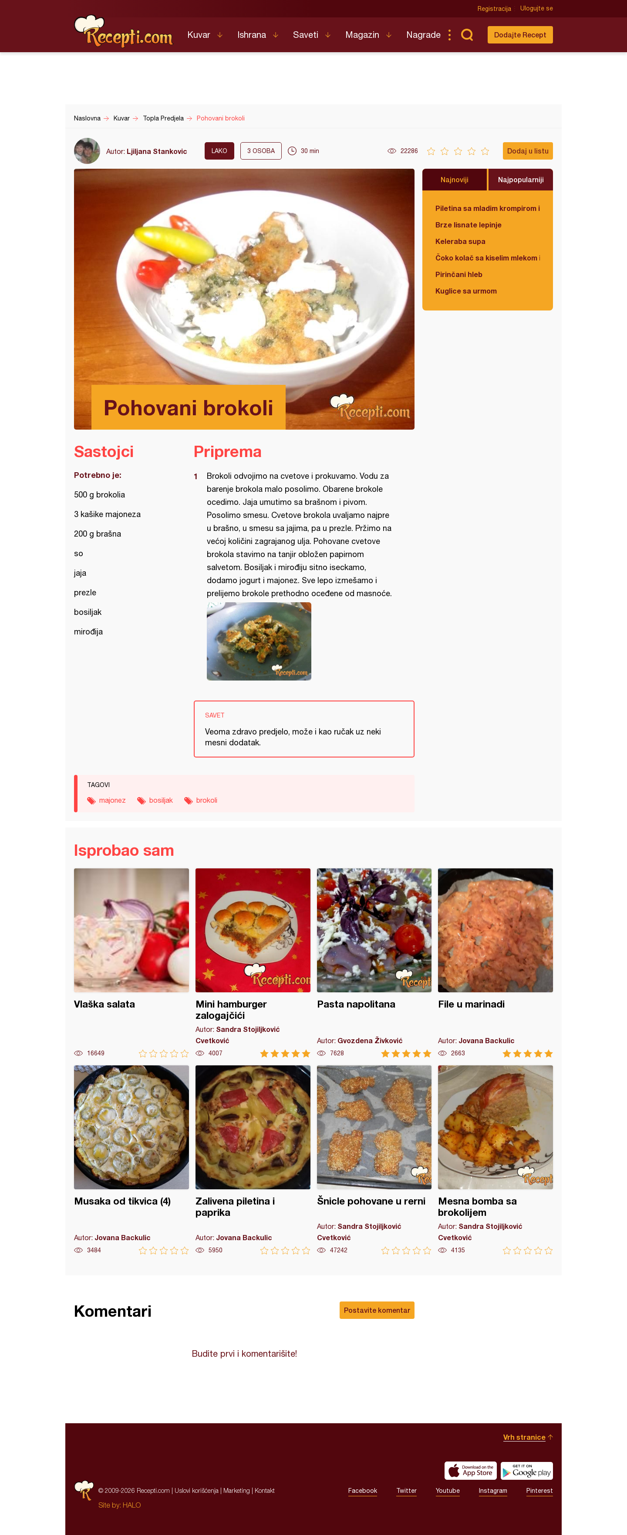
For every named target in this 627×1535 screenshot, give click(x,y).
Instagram (493, 1490)
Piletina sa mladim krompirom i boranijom (487, 208)
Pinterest (539, 1490)
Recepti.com (124, 31)
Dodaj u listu (528, 151)
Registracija (494, 8)
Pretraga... (467, 35)
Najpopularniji (521, 179)
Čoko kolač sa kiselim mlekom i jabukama (487, 258)
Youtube (448, 1490)
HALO (132, 1505)
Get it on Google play (527, 1471)
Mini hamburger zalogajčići (253, 963)
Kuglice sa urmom (466, 291)
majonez (112, 800)
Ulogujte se (536, 8)
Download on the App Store (471, 1471)
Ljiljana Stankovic (157, 151)
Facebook (362, 1490)
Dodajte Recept (520, 34)
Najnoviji (455, 179)
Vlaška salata (131, 963)
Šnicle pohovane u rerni (374, 1160)
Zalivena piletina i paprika (253, 1160)
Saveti (305, 35)
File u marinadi (495, 963)
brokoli (206, 800)
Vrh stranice (524, 1437)
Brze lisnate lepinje (468, 224)
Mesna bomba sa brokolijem (495, 1160)
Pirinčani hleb (458, 274)
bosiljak (161, 800)
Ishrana (251, 35)
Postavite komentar (377, 1310)
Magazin (362, 35)
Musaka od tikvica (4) (131, 1160)
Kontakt (265, 1490)
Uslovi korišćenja (197, 1490)
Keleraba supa (460, 241)
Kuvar (198, 35)
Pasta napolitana (374, 963)
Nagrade (423, 35)
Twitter (406, 1490)
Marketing (236, 1490)
